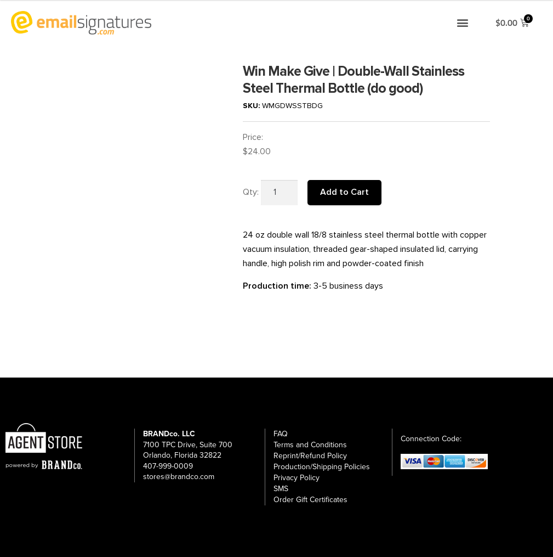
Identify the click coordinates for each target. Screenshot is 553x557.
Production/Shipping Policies (321, 466)
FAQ (280, 433)
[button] (462, 23)
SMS (280, 488)
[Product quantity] (279, 192)
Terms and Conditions (310, 444)
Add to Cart (344, 192)
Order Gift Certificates (310, 499)
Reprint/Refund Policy (310, 455)
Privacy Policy (296, 477)
